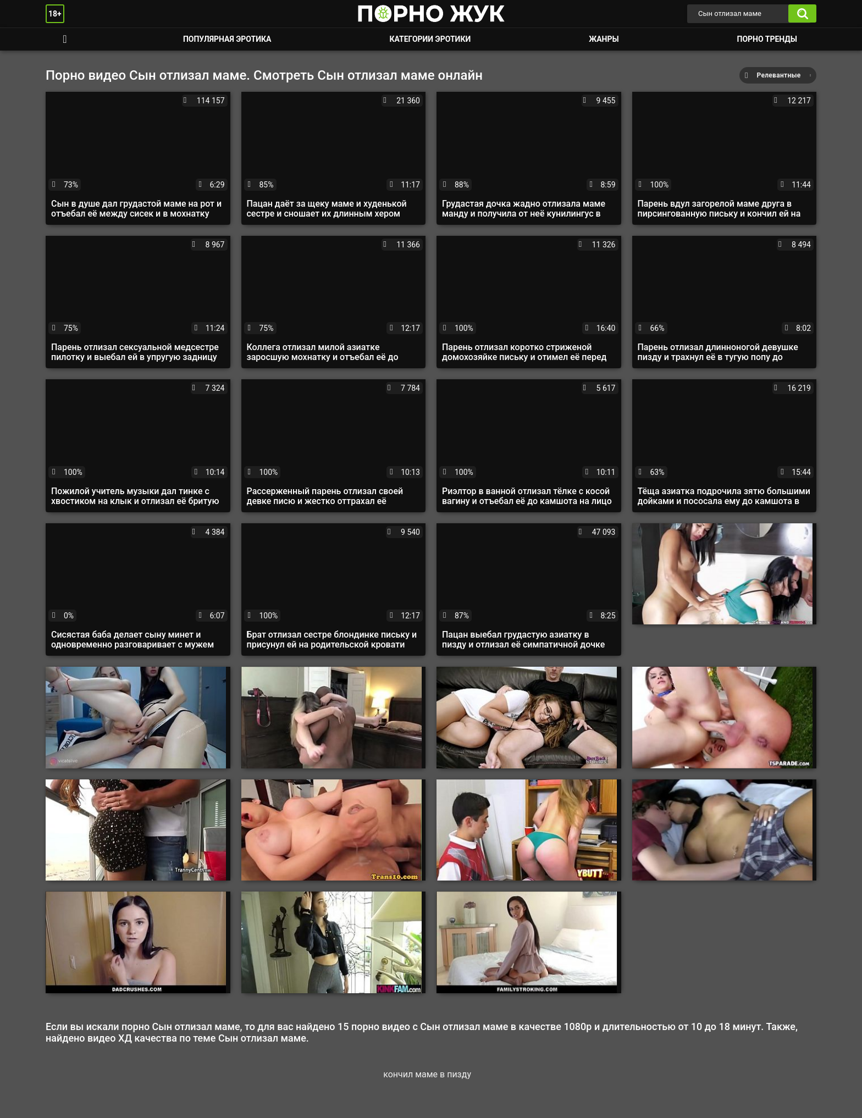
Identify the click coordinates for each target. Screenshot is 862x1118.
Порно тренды (767, 39)
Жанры (603, 39)
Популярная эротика (227, 39)
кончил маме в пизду (427, 1074)
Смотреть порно (65, 39)
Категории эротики (430, 39)
